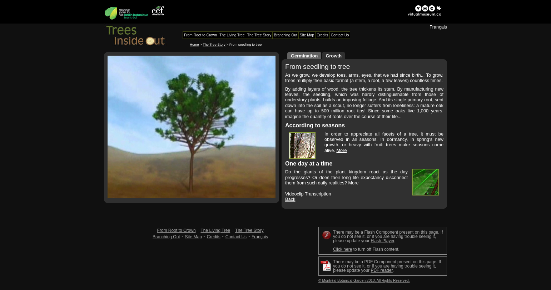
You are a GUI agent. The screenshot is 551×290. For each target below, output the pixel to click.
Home (194, 44)
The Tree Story (214, 44)
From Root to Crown (176, 230)
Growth (334, 55)
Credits (213, 236)
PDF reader (381, 270)
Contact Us (236, 236)
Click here (342, 249)
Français (438, 27)
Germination (304, 55)
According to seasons (315, 125)
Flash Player (382, 240)
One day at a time (309, 164)
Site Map (193, 236)
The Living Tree (215, 230)
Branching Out (166, 236)
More (341, 150)
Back (290, 199)
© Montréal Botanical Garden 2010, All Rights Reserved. (364, 281)
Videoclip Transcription (308, 194)
